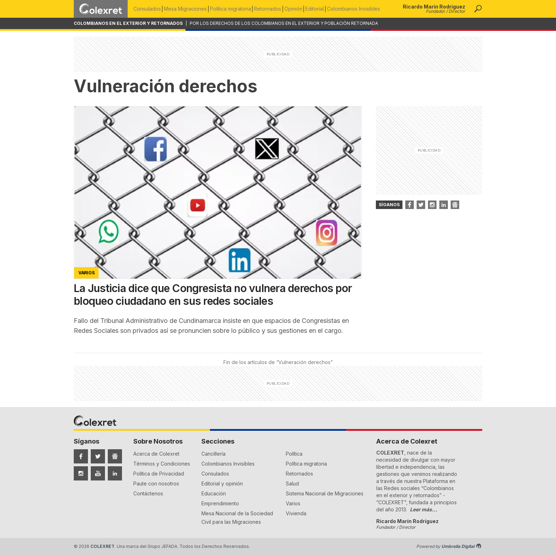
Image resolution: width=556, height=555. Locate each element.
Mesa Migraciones (186, 9)
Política (294, 454)
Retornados (271, 9)
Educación (213, 493)
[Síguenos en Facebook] (81, 456)
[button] (478, 9)
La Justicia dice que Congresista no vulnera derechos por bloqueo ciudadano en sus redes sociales (213, 294)
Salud (292, 483)
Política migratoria (233, 9)
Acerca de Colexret (156, 454)
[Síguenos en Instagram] (81, 473)
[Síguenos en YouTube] (98, 473)
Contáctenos (148, 493)
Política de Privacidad (158, 474)
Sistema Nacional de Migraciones (324, 493)
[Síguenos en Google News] (115, 456)
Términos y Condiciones (161, 464)
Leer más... (423, 509)
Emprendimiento (220, 503)
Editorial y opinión (222, 483)
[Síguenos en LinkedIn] (115, 473)
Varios (293, 503)
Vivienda (296, 513)
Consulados (147, 9)
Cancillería (213, 454)
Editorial (321, 9)
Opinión (298, 9)
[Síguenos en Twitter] (98, 456)
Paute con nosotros (156, 483)
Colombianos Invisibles (361, 9)
